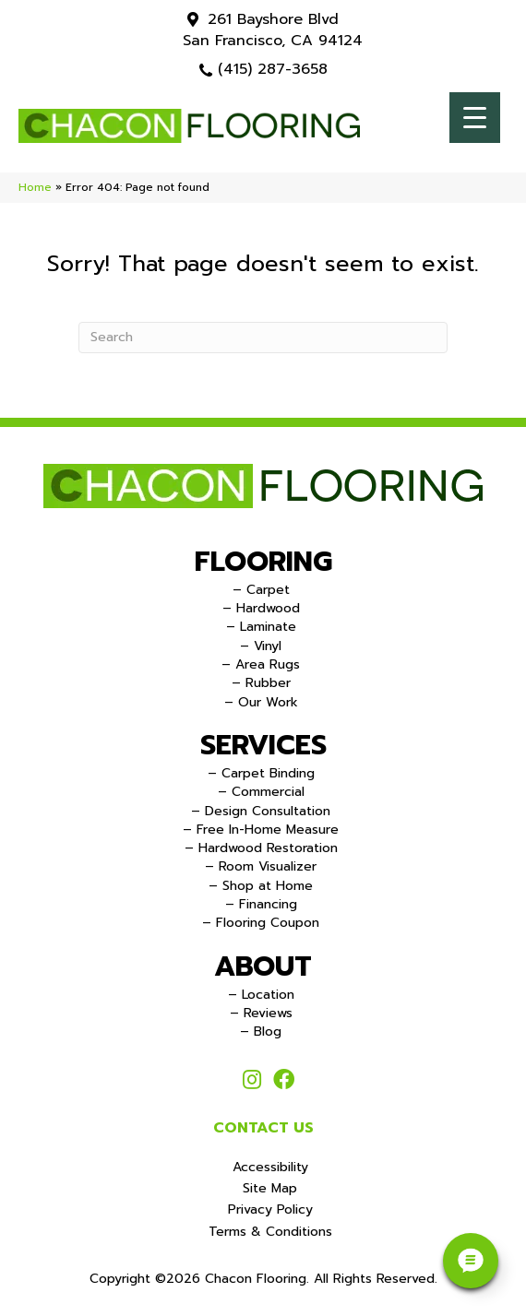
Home (35, 187)
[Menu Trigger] (474, 117)
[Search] (263, 337)
